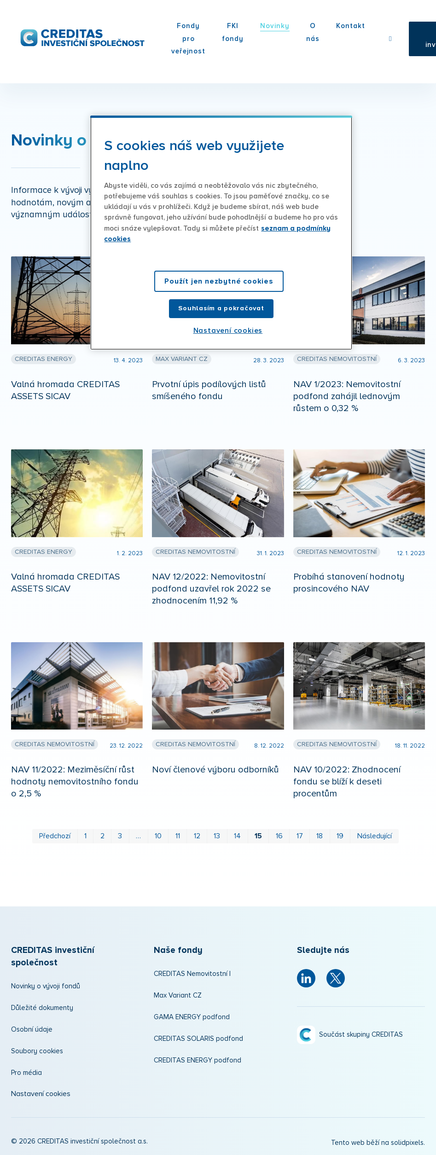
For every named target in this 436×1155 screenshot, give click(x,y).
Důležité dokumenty (42, 1007)
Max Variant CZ (178, 995)
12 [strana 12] (197, 836)
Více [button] (298, 26)
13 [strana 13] (217, 836)
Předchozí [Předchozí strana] (54, 836)
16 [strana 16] (279, 836)
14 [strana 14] (237, 836)
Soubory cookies (37, 1051)
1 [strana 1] (85, 836)
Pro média (26, 1072)
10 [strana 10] (158, 836)
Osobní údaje (31, 1029)
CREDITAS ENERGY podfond (197, 1060)
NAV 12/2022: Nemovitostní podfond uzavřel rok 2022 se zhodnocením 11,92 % (211, 588)
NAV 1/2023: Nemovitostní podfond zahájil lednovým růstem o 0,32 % (347, 396)
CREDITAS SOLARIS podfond (198, 1038)
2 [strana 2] (102, 836)
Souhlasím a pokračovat (221, 308)
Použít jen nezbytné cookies (218, 281)
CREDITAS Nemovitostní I (192, 973)
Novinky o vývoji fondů (45, 986)
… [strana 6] (138, 836)
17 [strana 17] (299, 836)
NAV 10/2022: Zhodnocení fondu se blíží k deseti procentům (347, 781)
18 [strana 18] (319, 836)
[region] (221, 233)
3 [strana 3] (120, 836)
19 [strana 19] (340, 836)
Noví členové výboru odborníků (215, 769)
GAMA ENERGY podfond (192, 1017)
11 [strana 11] (177, 836)
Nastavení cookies (40, 1093)
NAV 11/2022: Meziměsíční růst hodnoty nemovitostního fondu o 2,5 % (75, 781)
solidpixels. (408, 1142)
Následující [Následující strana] (374, 836)
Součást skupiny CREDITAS (361, 1034)
